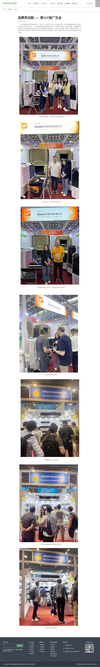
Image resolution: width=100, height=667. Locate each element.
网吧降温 (52, 647)
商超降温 (52, 651)
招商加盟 (89, 664)
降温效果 (32, 653)
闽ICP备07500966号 (30, 664)
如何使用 (32, 651)
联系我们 (74, 3)
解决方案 (60, 3)
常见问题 (42, 651)
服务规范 (42, 647)
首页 (29, 3)
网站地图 (79, 664)
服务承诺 (42, 649)
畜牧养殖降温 (53, 656)
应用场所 (32, 647)
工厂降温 (52, 644)
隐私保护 (84, 664)
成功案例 (67, 3)
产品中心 (45, 3)
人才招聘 (94, 664)
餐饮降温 (52, 649)
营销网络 (42, 644)
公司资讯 (52, 3)
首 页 (4, 9)
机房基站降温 (53, 653)
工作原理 (32, 644)
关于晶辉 (36, 3)
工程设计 (32, 649)
